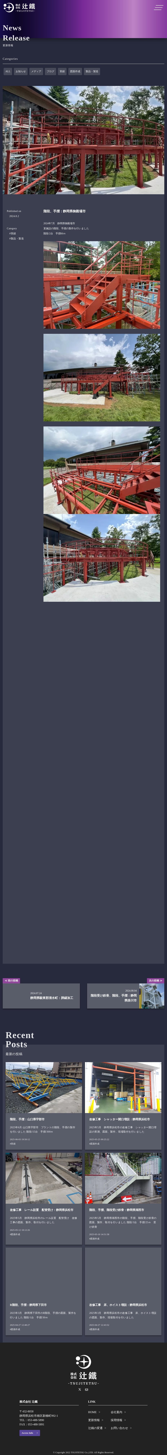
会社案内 (116, 1412)
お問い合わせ (119, 1428)
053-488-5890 (36, 1420)
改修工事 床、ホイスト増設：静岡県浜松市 (118, 1304)
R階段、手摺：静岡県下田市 (28, 1304)
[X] (79, 1389)
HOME (92, 1412)
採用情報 (116, 1420)
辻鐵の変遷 (95, 1428)
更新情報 (94, 1420)
